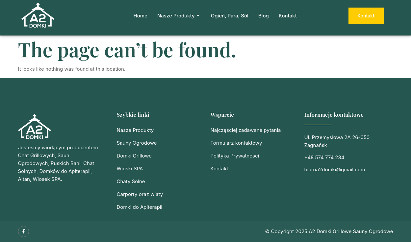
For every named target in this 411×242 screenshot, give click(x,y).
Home (140, 15)
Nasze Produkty (179, 15)
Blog (263, 15)
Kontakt (288, 15)
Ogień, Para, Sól (229, 15)
